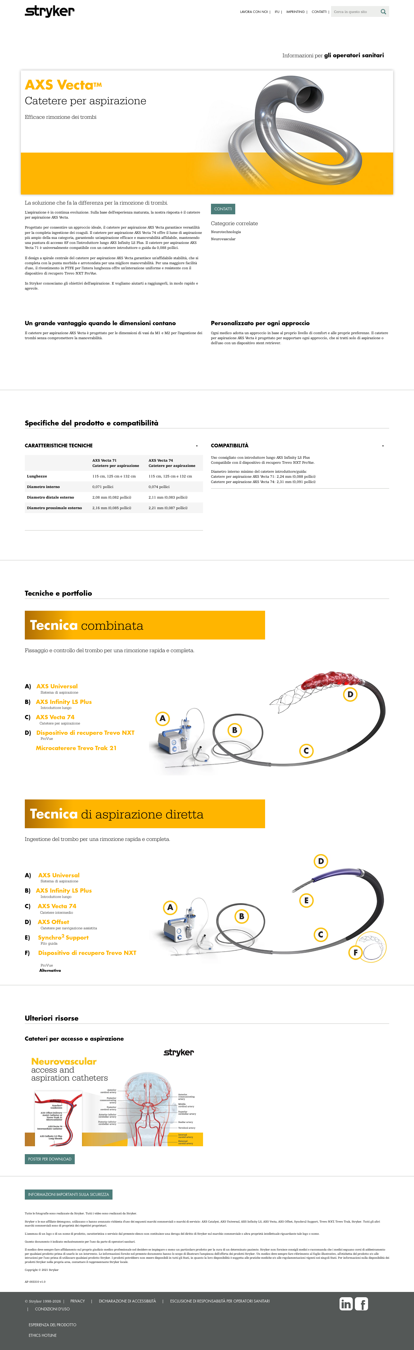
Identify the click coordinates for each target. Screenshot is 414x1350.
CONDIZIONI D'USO (52, 1308)
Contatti (223, 208)
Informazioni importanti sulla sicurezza (68, 1194)
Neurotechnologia (226, 232)
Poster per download (49, 1159)
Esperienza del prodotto (52, 1324)
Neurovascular (223, 239)
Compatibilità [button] (229, 445)
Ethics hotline (43, 1335)
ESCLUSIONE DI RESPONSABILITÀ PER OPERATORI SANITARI (220, 1301)
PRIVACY (77, 1301)
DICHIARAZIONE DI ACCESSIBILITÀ (127, 1301)
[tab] (114, 445)
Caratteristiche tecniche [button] (59, 445)
